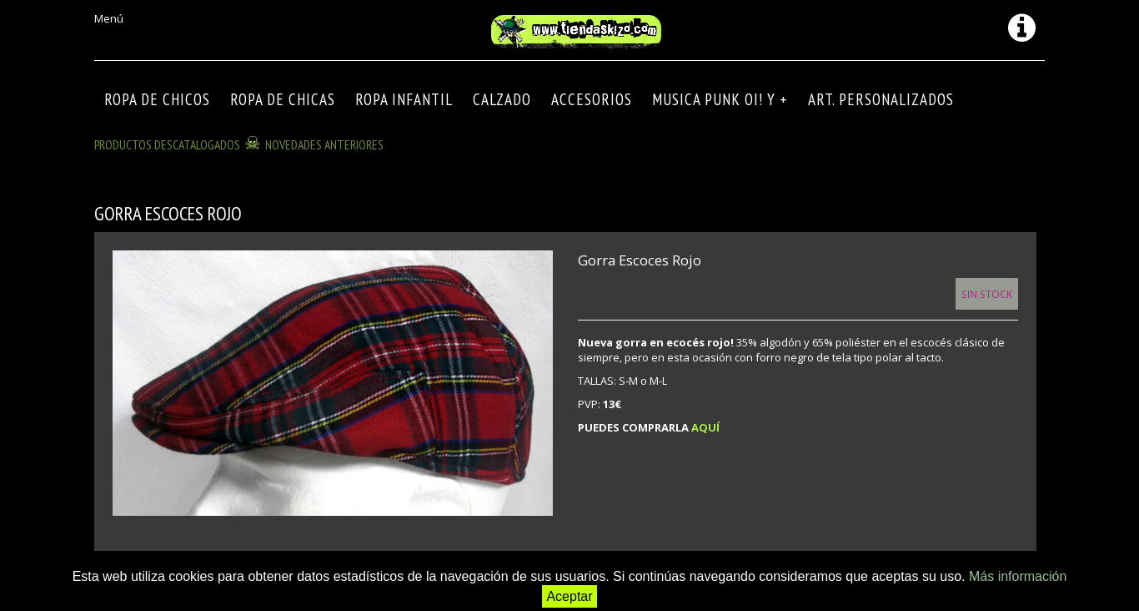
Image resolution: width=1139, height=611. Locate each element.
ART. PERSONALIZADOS (881, 99)
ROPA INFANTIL (404, 99)
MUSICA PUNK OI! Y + (720, 99)
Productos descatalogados (167, 144)
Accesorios (591, 99)
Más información (1017, 576)
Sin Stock (986, 293)
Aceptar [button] (569, 596)
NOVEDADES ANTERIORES (324, 144)
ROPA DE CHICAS (282, 99)
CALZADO (502, 99)
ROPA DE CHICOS (157, 99)
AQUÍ (705, 427)
